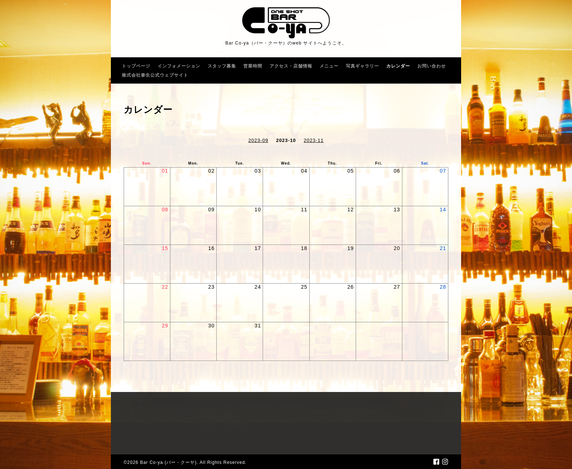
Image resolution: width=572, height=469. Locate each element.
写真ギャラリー (362, 66)
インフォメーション (179, 66)
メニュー (329, 66)
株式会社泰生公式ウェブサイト (155, 75)
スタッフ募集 (222, 66)
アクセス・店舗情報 (291, 66)
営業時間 (252, 66)
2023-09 (258, 140)
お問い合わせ (431, 66)
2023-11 (314, 140)
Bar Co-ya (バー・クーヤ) (168, 462)
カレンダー (398, 66)
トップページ (136, 66)
